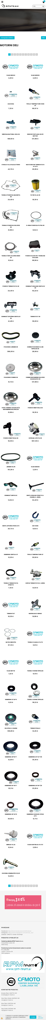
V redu (33, 1017)
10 (34, 54)
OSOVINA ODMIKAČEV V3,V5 (11, 873)
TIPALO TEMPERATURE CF (35, 554)
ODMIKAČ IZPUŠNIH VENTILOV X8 (10, 317)
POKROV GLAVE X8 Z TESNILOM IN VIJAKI (35, 256)
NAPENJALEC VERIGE (35, 613)
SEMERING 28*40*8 (11, 814)
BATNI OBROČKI (11, 642)
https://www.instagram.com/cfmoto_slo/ (20, 933)
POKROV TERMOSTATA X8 (11, 286)
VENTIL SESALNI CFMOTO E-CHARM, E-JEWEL (35, 496)
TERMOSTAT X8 (35, 316)
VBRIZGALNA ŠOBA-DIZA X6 (11, 134)
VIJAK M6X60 (35, 467)
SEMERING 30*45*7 (11, 785)
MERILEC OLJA (10, 844)
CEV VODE (35, 526)
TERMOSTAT (11, 613)
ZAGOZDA (11, 104)
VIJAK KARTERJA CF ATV (35, 844)
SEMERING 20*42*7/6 (35, 757)
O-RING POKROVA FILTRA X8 (35, 225)
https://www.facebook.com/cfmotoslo (19, 931)
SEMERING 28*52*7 (11, 757)
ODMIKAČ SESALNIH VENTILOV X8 (35, 287)
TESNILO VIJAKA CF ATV (35, 642)
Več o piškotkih (40, 1017)
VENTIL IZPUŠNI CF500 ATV (10, 526)
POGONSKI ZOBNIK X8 (11, 377)
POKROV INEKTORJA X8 (35, 408)
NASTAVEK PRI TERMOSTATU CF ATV (35, 165)
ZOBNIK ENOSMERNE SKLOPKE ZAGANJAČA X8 (35, 378)
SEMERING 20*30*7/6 (35, 785)
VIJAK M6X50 (35, 75)
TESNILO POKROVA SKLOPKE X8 (11, 226)
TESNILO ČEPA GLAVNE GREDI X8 (11, 256)
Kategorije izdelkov (7, 38)
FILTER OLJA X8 (35, 195)
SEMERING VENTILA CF (11, 554)
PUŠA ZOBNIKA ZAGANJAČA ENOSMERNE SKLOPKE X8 (11, 408)
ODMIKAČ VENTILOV (10, 495)
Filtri (43, 38)
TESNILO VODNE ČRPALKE (35, 671)
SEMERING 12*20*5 (11, 699)
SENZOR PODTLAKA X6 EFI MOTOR (35, 135)
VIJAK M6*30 (11, 671)
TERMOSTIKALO (35, 728)
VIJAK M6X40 (10, 75)
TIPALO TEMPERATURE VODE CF (35, 105)
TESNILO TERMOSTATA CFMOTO (11, 584)
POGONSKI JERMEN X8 (11, 347)
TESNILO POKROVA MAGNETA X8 (10, 196)
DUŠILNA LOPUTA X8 (35, 438)
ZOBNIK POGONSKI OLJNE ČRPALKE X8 (35, 348)
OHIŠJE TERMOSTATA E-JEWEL (35, 583)
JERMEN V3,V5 (10, 467)
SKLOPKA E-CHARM (11, 728)
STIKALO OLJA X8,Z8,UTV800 (11, 165)
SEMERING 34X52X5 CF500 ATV (35, 815)
